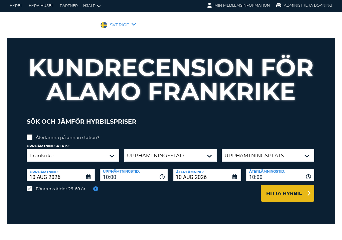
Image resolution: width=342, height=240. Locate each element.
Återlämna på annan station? (67, 132)
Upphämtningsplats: (48, 141)
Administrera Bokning (304, 5)
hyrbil (16, 5)
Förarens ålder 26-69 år (61, 183)
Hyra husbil (41, 5)
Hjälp (92, 6)
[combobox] (134, 170)
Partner (69, 5)
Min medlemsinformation (238, 5)
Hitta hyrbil (284, 188)
